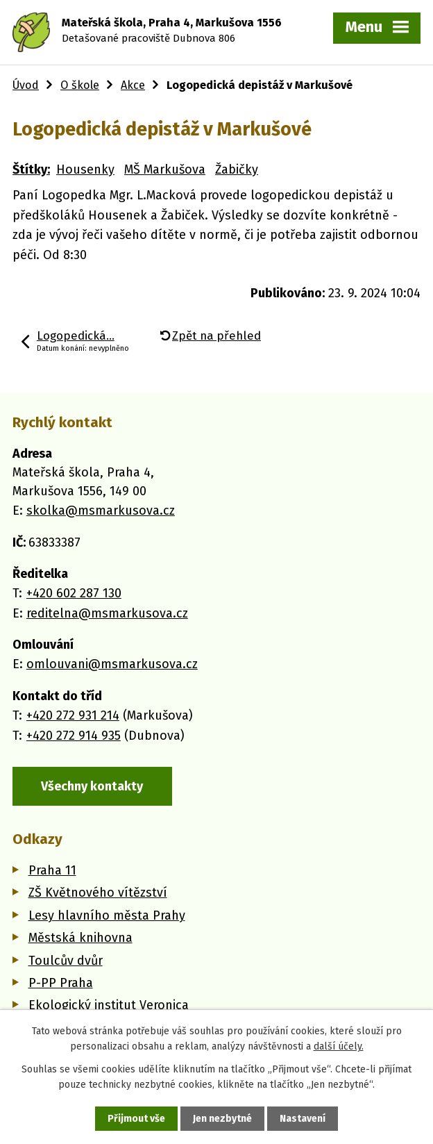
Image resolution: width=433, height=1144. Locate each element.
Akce (133, 85)
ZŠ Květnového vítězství (97, 892)
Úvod (25, 85)
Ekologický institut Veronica (108, 1005)
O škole (79, 85)
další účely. (339, 1046)
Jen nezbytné (222, 1119)
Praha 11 (52, 870)
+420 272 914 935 (73, 735)
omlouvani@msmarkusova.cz (112, 664)
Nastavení (302, 1119)
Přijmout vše (136, 1119)
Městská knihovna (80, 937)
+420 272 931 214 (72, 715)
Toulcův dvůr (65, 960)
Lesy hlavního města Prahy (106, 915)
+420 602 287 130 (73, 593)
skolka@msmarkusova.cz (100, 510)
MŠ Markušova (164, 169)
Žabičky (236, 169)
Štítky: (31, 169)
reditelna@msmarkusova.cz (107, 613)
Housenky (85, 169)
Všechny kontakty (92, 786)
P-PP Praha (60, 982)
